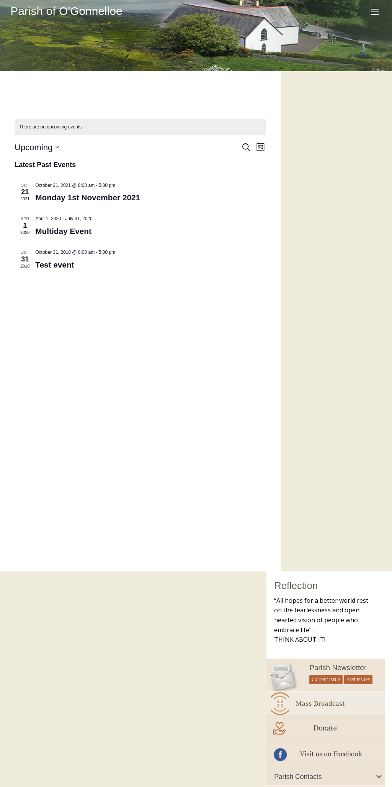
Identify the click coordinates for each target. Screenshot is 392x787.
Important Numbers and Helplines (317, 347)
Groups (108, 740)
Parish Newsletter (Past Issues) (50, 615)
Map (196, 740)
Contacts (221, 740)
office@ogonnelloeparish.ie (63, 770)
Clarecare (158, 646)
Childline (157, 615)
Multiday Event (64, 231)
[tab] (325, 277)
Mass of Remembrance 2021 (325, 536)
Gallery (174, 740)
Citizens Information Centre (181, 630)
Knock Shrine (163, 677)
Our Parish (50, 740)
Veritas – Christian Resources (183, 708)
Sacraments (141, 740)
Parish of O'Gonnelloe (66, 11)
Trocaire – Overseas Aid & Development (197, 692)
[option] (325, 501)
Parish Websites (295, 761)
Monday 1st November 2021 (88, 197)
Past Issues (358, 179)
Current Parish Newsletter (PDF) (52, 599)
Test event (55, 264)
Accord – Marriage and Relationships (193, 599)
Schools (81, 740)
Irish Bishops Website (174, 661)
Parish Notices (29, 630)
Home (19, 740)
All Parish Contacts (299, 331)
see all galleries (309, 566)
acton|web (360, 761)
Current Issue (326, 179)
